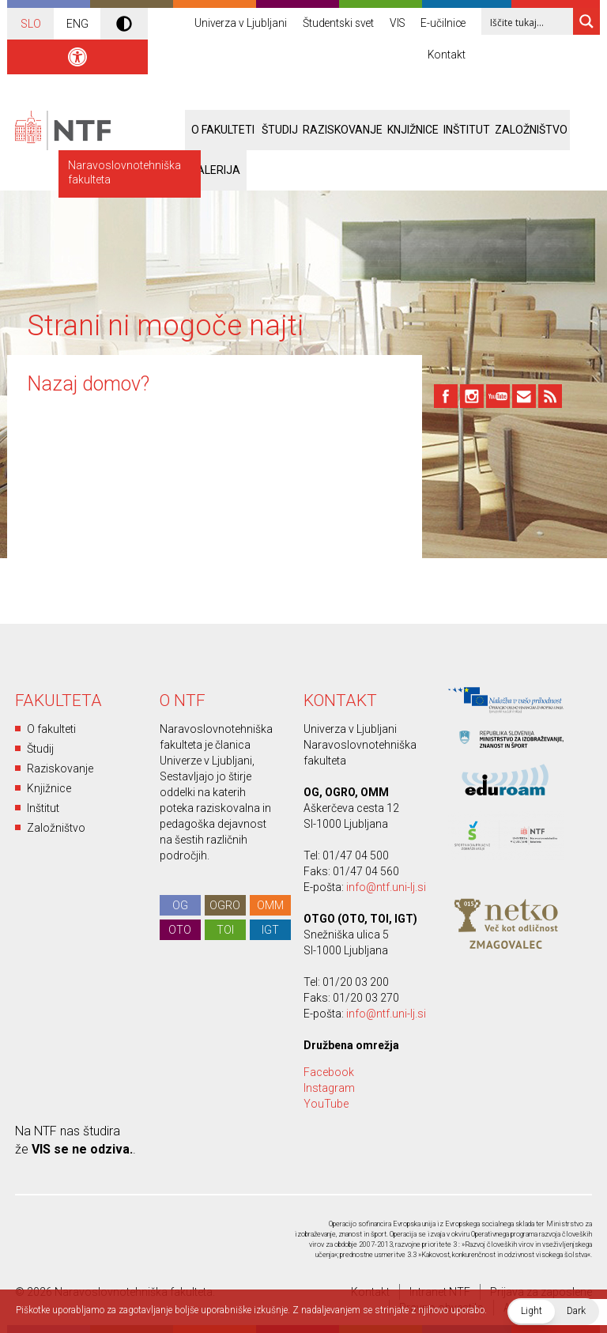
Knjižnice (413, 129)
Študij (40, 748)
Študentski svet (333, 23)
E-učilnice (442, 23)
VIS (394, 23)
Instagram (329, 1088)
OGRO (224, 905)
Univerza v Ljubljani (234, 23)
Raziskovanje (343, 129)
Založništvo (531, 129)
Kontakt (446, 55)
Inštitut (466, 129)
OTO (179, 929)
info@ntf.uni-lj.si (386, 887)
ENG (77, 23)
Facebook (329, 1072)
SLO (31, 23)
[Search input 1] (537, 21)
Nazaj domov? (88, 383)
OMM (270, 905)
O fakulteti (51, 729)
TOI (225, 929)
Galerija (215, 170)
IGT (270, 929)
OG (180, 905)
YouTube (326, 1103)
